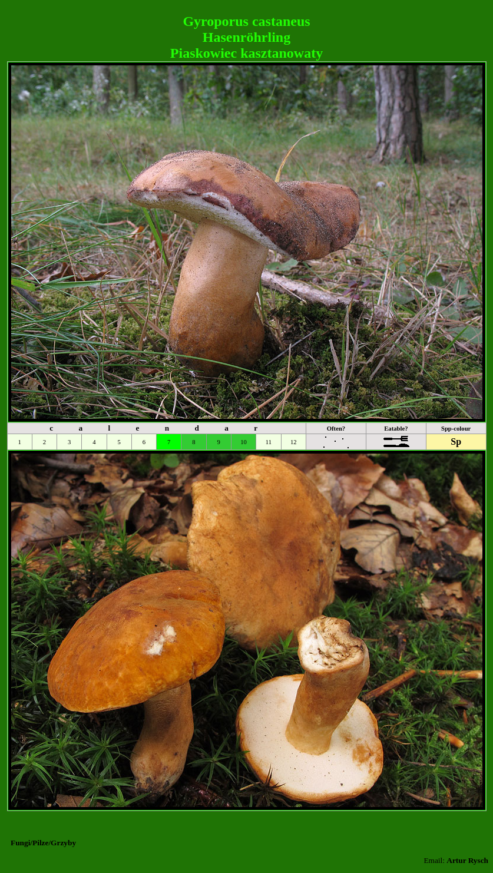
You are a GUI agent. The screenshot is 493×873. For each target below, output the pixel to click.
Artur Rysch (467, 860)
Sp (456, 441)
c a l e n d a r (159, 428)
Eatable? (396, 428)
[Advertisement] (246, 9)
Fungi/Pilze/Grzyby (43, 842)
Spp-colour (456, 428)
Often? (336, 428)
